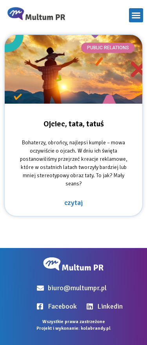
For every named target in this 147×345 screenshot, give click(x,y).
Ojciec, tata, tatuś (74, 124)
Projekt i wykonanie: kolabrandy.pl (73, 328)
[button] (136, 15)
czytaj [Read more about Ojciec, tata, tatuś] (73, 202)
